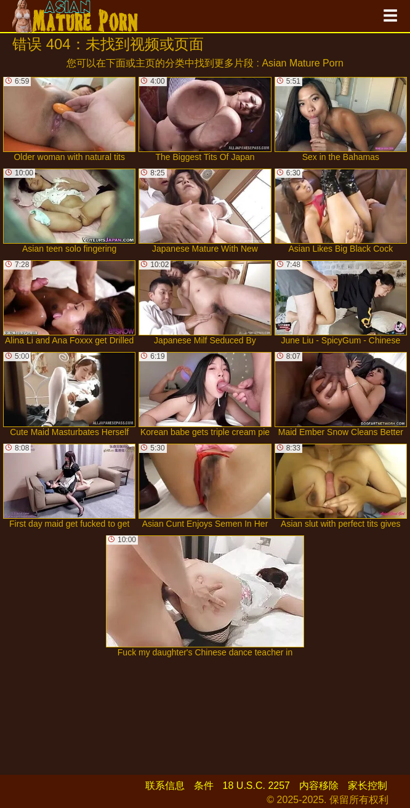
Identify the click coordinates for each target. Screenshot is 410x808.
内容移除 (319, 785)
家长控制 (367, 785)
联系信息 (165, 785)
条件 (204, 785)
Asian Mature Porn (303, 63)
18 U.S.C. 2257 (256, 785)
